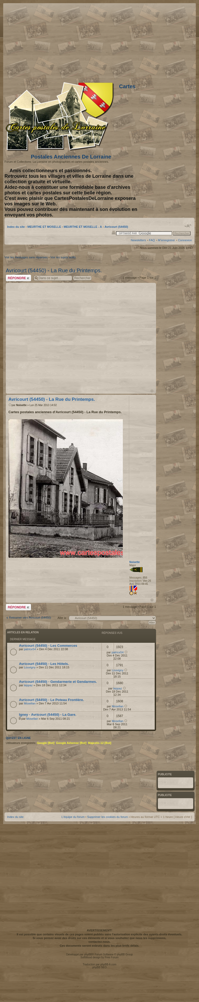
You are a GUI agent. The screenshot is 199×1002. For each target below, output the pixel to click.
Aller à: (61, 617)
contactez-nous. (100, 941)
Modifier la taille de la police (188, 226)
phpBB (88, 954)
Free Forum (111, 957)
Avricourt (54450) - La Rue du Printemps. (54, 270)
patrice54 (30, 649)
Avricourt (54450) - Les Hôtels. (44, 664)
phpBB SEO (100, 967)
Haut (152, 390)
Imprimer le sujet (113, 232)
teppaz (28, 685)
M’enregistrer (166, 240)
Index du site (16, 226)
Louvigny (30, 667)
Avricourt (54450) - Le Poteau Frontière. (51, 700)
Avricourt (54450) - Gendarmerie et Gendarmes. (58, 682)
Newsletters (138, 240)
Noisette (21, 405)
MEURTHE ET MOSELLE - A (83, 226)
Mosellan (30, 703)
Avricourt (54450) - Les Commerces (48, 646)
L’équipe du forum (72, 816)
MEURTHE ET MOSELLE (44, 226)
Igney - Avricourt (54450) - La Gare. (47, 715)
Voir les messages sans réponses (26, 257)
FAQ (152, 240)
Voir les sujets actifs (63, 257)
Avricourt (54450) (116, 226)
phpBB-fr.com (108, 964)
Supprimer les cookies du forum (107, 816)
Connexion (185, 240)
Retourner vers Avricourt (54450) (30, 617)
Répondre (18, 278)
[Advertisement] (57, 335)
